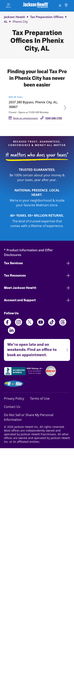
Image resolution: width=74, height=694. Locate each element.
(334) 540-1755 (53, 118)
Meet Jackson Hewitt (37, 288)
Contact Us (12, 406)
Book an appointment (25, 118)
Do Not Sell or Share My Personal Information (28, 417)
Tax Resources (37, 275)
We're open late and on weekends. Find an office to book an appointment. (36, 348)
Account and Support (37, 300)
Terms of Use (40, 398)
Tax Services (37, 263)
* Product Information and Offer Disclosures (28, 252)
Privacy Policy (14, 398)
